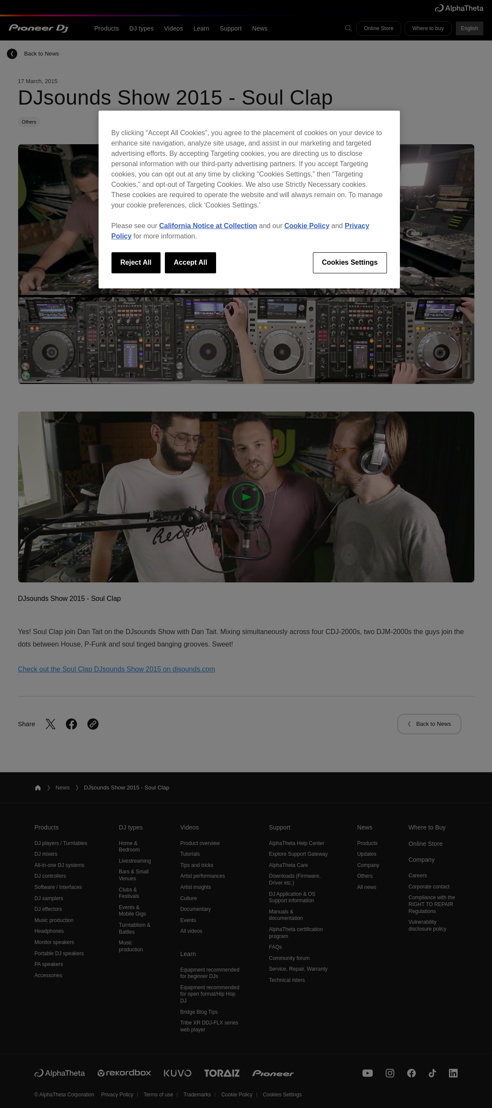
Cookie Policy (306, 225)
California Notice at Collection (208, 225)
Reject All (136, 262)
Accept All (190, 262)
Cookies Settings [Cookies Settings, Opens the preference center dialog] (350, 262)
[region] (249, 199)
